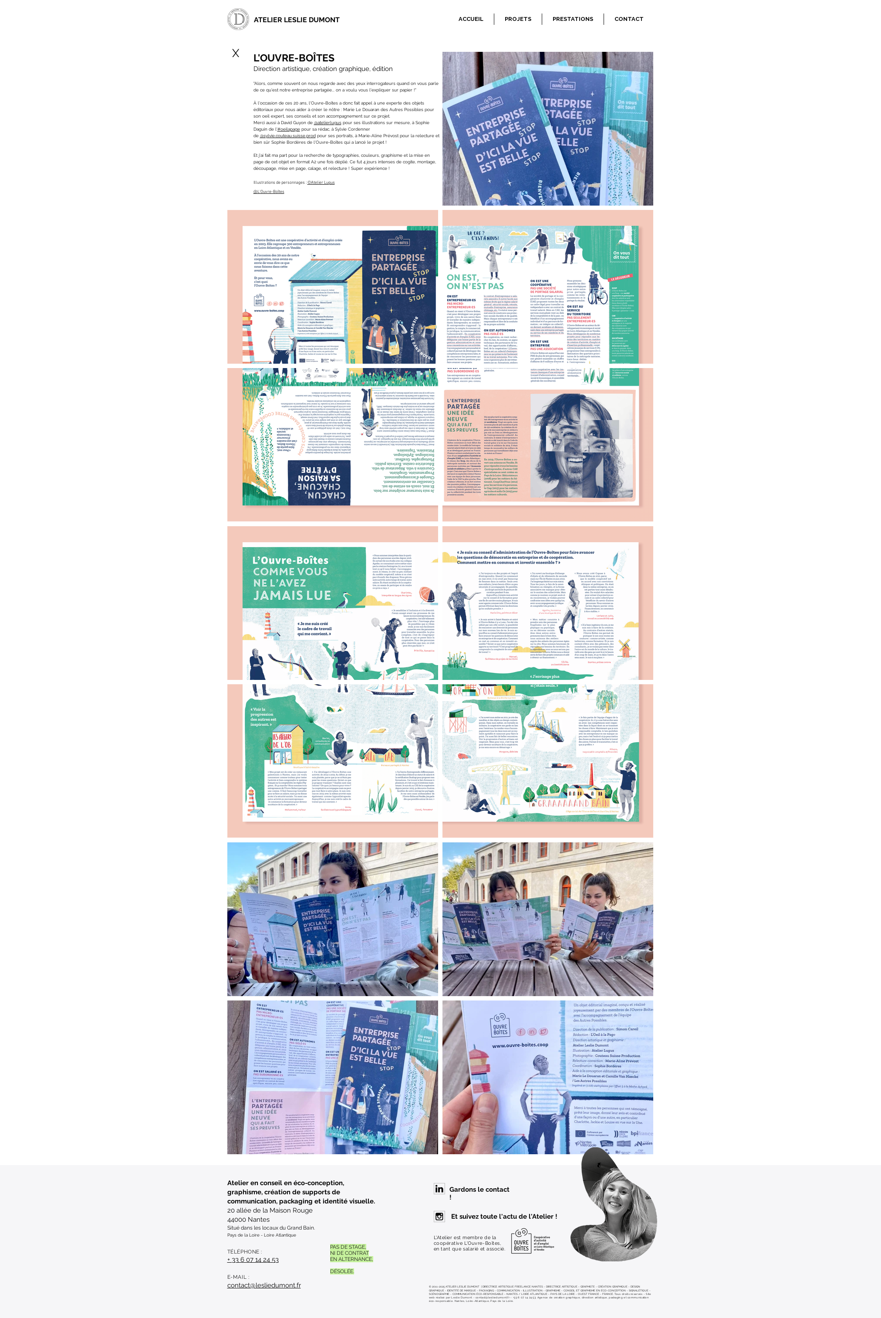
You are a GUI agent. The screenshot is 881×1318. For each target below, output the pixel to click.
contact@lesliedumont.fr (264, 1285)
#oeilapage (288, 129)
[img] (547, 129)
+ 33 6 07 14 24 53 (253, 1260)
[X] (235, 53)
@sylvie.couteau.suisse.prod (288, 135)
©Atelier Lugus (321, 183)
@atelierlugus (327, 122)
